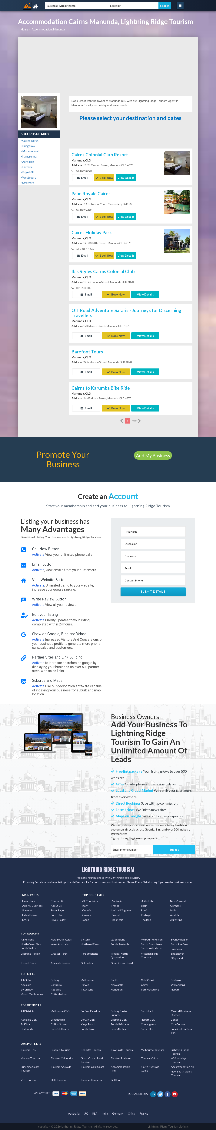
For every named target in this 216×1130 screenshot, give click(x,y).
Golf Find (116, 1079)
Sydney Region (179, 939)
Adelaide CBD (29, 1019)
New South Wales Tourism (181, 1073)
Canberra (56, 984)
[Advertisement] (108, 65)
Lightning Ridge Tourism (180, 1051)
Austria (174, 915)
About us (56, 905)
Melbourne (87, 979)
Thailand (146, 919)
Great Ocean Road (122, 963)
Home (24, 29)
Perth (114, 979)
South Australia (120, 944)
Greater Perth (59, 953)
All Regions (27, 939)
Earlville (27, 167)
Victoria (85, 939)
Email (82, 177)
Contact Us (57, 901)
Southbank (147, 1011)
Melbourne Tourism (152, 1049)
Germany (175, 905)
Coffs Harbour (59, 994)
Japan (85, 919)
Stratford (27, 182)
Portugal (146, 915)
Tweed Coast (29, 963)
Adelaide (26, 984)
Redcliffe (56, 989)
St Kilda (25, 1024)
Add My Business (153, 455)
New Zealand (178, 901)
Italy (85, 905)
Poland (115, 915)
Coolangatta (148, 1024)
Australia (116, 901)
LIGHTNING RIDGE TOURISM (108, 869)
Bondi (174, 1019)
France (115, 905)
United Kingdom (121, 910)
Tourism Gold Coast (92, 1066)
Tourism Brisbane (121, 1058)
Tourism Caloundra (62, 1058)
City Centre (178, 1024)
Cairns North (29, 140)
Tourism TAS (28, 1049)
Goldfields (87, 963)
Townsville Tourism (122, 1049)
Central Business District (181, 1012)
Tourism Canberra (91, 1079)
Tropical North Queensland (119, 955)
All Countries (90, 901)
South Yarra (88, 1029)
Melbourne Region (152, 939)
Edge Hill (27, 172)
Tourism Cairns (150, 1058)
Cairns (144, 984)
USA (94, 1113)
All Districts (28, 1011)
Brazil (144, 910)
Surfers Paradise (90, 1011)
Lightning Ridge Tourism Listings (168, 1126)
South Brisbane (120, 1024)
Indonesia (117, 919)
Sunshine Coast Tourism (30, 1068)
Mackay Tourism (30, 1058)
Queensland (118, 939)
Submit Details (153, 591)
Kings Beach (88, 1024)
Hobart (175, 989)
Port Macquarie (150, 989)
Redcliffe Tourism (91, 1049)
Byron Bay (27, 989)
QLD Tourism (58, 1079)
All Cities (26, 979)
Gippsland (177, 958)
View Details (126, 177)
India (173, 910)
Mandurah (117, 989)
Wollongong (178, 984)
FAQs (25, 919)
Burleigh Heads (60, 1029)
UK (86, 1113)
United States (149, 901)
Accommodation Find (120, 1068)
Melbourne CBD (60, 1011)
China (131, 1113)
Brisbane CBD (119, 1019)
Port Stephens (89, 953)
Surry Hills (147, 1029)
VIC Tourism (28, 1079)
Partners (27, 910)
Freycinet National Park (181, 1030)
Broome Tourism (60, 1049)
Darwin (85, 984)
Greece (86, 915)
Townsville (87, 989)
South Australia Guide (150, 1068)
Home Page (29, 901)
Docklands (27, 1029)
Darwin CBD (88, 1019)
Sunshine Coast (180, 944)
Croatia (86, 910)
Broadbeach (58, 1019)
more (136, 421)
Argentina (176, 919)
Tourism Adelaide (61, 1066)
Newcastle (117, 984)
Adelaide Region (60, 963)
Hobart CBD (148, 1019)
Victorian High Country (149, 955)
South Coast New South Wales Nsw (151, 946)
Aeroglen (27, 161)
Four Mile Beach (120, 1029)
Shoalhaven (177, 953)
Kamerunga (29, 156)
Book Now (104, 177)
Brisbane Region (30, 953)
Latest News (29, 915)
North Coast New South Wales (31, 946)
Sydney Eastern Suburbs (120, 1012)
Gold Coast (147, 979)
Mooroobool (29, 151)
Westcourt (28, 177)
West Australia (59, 944)
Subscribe (56, 915)
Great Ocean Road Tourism (92, 1059)
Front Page (57, 910)
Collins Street (59, 1024)
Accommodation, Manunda (48, 29)
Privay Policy (58, 919)
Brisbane (176, 979)
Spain (144, 905)
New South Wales (61, 939)
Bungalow (28, 146)
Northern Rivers (90, 944)
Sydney (55, 979)
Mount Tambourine (32, 994)
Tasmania (176, 948)
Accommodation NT (182, 1066)
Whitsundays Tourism (179, 1059)
